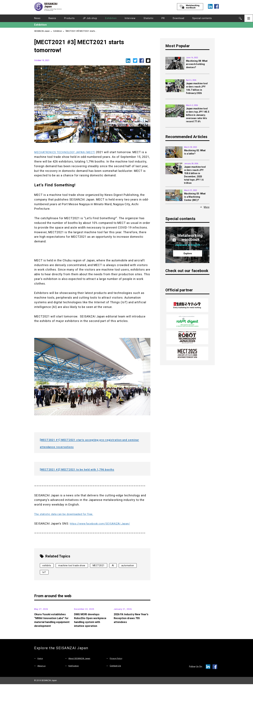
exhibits (46, 565)
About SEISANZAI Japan (80, 682)
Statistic (148, 18)
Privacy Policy (116, 682)
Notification (74, 690)
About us (42, 690)
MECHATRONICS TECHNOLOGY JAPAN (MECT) (67, 152)
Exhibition (111, 18)
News (37, 18)
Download (178, 18)
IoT (44, 572)
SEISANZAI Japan (42, 31)
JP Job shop (90, 18)
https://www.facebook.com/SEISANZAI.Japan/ (103, 523)
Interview (130, 18)
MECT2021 (99, 565)
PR (163, 18)
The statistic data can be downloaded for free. (67, 514)
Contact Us (115, 690)
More (206, 207)
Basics (52, 18)
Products (69, 18)
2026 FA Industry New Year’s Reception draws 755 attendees (132, 642)
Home (40, 682)
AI (113, 565)
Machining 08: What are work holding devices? (197, 64)
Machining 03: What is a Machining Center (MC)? (195, 196)
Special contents (202, 18)
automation (127, 565)
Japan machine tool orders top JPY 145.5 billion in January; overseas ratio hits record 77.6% (197, 115)
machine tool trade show (71, 565)
